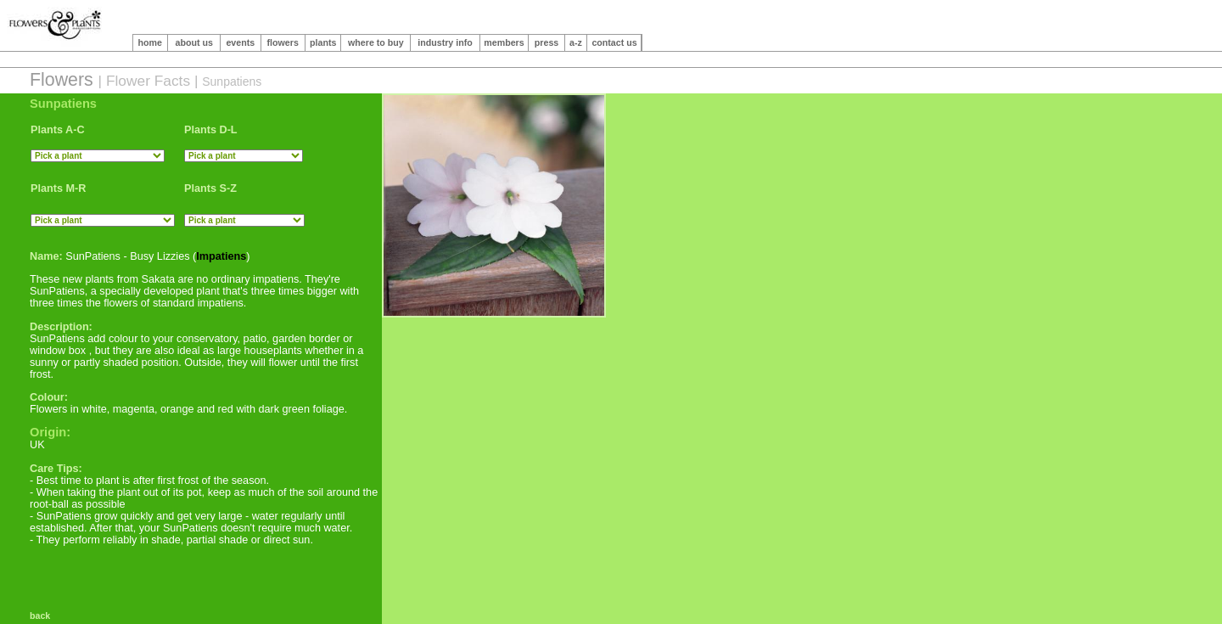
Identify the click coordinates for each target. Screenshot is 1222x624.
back (42, 615)
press (546, 42)
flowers (283, 42)
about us (194, 42)
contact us (613, 42)
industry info (445, 42)
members (504, 42)
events (240, 42)
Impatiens (221, 256)
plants (323, 42)
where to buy (376, 42)
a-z (575, 42)
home (150, 42)
